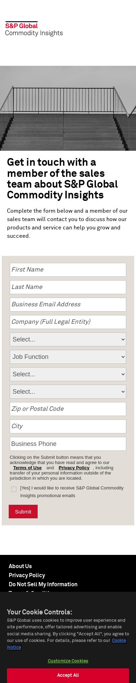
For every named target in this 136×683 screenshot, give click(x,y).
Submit (23, 512)
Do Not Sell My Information (43, 584)
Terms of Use (27, 467)
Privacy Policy (74, 467)
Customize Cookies (68, 661)
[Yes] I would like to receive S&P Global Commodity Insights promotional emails (71, 491)
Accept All (68, 675)
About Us (20, 566)
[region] (68, 637)
